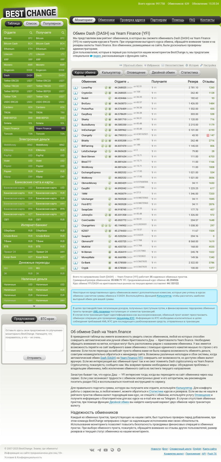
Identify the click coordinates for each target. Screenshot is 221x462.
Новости (156, 448)
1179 (211, 124)
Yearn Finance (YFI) (131, 357)
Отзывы (208, 81)
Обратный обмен (133, 65)
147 (210, 135)
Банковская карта (19, 188)
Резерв (193, 81)
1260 (211, 87)
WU (19, 268)
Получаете (159, 81)
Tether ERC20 (19, 81)
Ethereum (19, 49)
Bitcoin (19, 38)
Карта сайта (210, 448)
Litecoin (19, 54)
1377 (211, 268)
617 (212, 188)
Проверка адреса (132, 20)
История (194, 65)
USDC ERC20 (19, 102)
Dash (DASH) (108, 357)
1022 (211, 252)
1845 (211, 199)
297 (212, 225)
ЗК (19, 273)
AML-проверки (101, 311)
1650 (211, 183)
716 (212, 119)
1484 (211, 103)
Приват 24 (19, 252)
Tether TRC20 (19, 86)
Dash (19, 75)
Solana (19, 123)
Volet (19, 161)
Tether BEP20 (19, 91)
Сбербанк (19, 230)
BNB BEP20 (19, 118)
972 (212, 215)
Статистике (156, 391)
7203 (211, 193)
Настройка (210, 65)
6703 (211, 156)
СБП (19, 219)
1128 (211, 93)
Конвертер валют (174, 453)
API (204, 453)
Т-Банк (19, 241)
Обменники (106, 20)
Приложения (193, 453)
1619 (211, 241)
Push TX (212, 453)
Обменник (89, 81)
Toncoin (19, 134)
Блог (165, 448)
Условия (9, 457)
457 (212, 209)
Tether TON (19, 96)
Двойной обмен (119, 402)
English (197, 448)
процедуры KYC (126, 318)
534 (212, 172)
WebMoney (19, 145)
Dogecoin (19, 70)
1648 (211, 220)
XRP (19, 59)
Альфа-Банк (19, 236)
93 (213, 98)
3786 (211, 262)
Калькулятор (164, 295)
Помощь (178, 20)
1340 (211, 257)
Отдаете (121, 81)
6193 (211, 130)
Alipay (19, 176)
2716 (211, 140)
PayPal (19, 155)
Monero (19, 65)
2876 (211, 204)
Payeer (19, 166)
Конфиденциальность (29, 457)
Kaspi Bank (19, 257)
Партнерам (159, 20)
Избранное (153, 65)
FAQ (192, 20)
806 (212, 146)
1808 (211, 167)
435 (212, 108)
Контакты (207, 20)
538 (212, 114)
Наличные (19, 284)
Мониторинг (84, 20)
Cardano (19, 107)
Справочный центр (180, 448)
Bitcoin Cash (19, 43)
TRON (19, 112)
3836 (211, 177)
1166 (211, 161)
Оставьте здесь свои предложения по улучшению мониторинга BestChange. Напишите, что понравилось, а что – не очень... (34, 340)
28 (213, 151)
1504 (211, 230)
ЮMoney (19, 150)
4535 (211, 246)
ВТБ (19, 246)
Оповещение (202, 395)
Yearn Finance (19, 128)
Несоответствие (174, 65)
